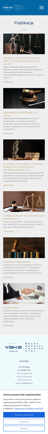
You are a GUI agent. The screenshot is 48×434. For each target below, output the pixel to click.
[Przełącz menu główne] (42, 8)
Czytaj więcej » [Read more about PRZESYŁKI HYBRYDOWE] (8, 277)
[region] (24, 412)
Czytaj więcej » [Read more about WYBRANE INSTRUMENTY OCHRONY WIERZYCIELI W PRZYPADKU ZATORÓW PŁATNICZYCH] (8, 185)
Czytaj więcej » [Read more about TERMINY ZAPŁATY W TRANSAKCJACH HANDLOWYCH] (8, 231)
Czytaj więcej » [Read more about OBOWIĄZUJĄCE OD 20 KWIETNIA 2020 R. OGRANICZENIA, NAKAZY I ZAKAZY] (8, 82)
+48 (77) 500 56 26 (24, 376)
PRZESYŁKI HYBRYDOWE (17, 262)
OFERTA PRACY (11, 308)
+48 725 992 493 (24, 379)
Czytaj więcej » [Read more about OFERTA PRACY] (8, 325)
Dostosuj (24, 421)
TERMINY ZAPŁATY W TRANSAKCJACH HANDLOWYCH (23, 217)
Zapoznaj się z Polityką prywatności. (28, 408)
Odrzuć (24, 428)
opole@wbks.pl (27, 383)
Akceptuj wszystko (24, 414)
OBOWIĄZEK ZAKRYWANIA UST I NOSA (21, 114)
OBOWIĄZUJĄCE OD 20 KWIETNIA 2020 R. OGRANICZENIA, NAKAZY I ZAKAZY (21, 61)
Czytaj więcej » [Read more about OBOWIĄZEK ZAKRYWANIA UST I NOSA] (8, 133)
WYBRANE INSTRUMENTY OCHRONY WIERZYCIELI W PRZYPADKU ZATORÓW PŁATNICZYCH (23, 167)
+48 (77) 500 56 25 (24, 373)
